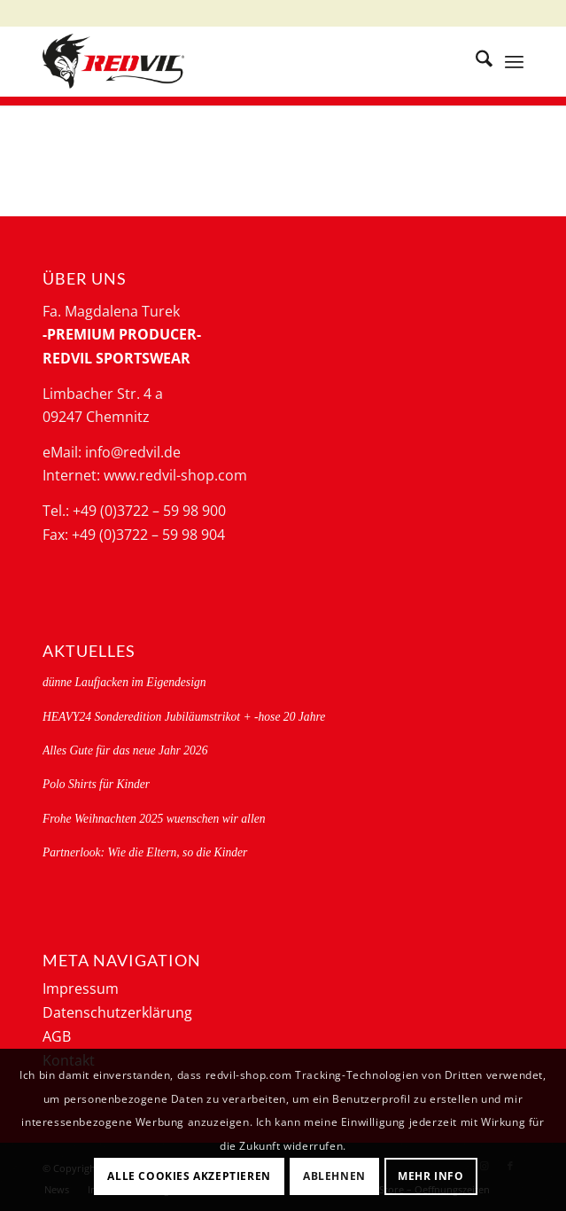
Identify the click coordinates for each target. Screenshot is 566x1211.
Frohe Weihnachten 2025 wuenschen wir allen (154, 818)
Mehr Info (430, 1176)
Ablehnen (334, 1176)
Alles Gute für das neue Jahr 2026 (125, 750)
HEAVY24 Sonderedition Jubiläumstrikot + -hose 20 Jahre (184, 716)
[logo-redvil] (235, 61)
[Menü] (514, 61)
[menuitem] (475, 61)
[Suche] (475, 61)
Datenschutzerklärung (117, 1012)
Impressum (81, 988)
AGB (57, 1036)
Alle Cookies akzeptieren (188, 1176)
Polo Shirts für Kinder (96, 784)
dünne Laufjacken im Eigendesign (124, 682)
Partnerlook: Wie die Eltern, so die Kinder (145, 852)
